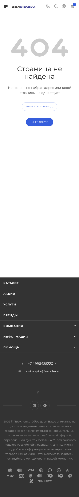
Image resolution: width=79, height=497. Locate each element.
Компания (13, 326)
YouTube (34, 405)
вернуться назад (39, 106)
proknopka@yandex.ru (42, 371)
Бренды (10, 315)
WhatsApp (45, 405)
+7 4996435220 (40, 363)
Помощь (11, 347)
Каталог (11, 283)
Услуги (9, 304)
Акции (9, 293)
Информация (15, 336)
